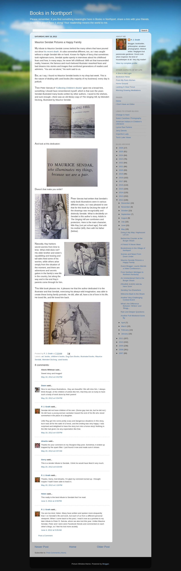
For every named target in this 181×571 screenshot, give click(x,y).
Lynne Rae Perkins (124, 127)
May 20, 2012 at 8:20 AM (51, 467)
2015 (121, 189)
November (126, 207)
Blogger (105, 564)
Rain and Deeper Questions (132, 312)
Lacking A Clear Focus (125, 87)
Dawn (43, 386)
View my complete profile (126, 63)
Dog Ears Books (72, 356)
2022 (121, 163)
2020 (121, 170)
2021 (121, 166)
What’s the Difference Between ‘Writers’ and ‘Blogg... (131, 306)
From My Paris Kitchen (125, 80)
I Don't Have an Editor (125, 104)
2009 (121, 346)
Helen (43, 494)
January (125, 334)
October (125, 210)
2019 (121, 174)
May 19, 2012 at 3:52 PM (51, 377)
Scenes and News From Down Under (131, 255)
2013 (121, 196)
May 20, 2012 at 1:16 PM (51, 485)
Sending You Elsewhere (131, 290)
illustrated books (87, 356)
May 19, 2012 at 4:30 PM (51, 433)
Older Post (103, 546)
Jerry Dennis (121, 131)
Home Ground (122, 83)
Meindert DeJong (49, 360)
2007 (121, 353)
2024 (121, 155)
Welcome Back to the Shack (133, 294)
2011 (121, 338)
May (123, 229)
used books (63, 360)
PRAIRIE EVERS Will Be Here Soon (131, 285)
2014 (121, 192)
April (123, 323)
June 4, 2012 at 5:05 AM (51, 530)
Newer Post (42, 546)
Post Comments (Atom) (56, 553)
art (42, 356)
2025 (121, 151)
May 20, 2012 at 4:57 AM (51, 451)
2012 (121, 200)
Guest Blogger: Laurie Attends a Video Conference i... (133, 267)
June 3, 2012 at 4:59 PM (51, 501)
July (123, 222)
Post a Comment (45, 536)
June (123, 225)
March (124, 326)
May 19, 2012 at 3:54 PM (51, 398)
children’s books (58, 356)
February (125, 330)
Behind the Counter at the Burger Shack (132, 239)
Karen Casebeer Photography (128, 118)
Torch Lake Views (123, 137)
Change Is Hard (122, 115)
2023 (121, 159)
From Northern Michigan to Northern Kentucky (132, 273)
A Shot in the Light (124, 73)
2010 (121, 342)
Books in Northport (51, 13)
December (126, 203)
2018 (121, 178)
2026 (121, 148)
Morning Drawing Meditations (128, 90)
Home (72, 546)
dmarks (44, 441)
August (124, 218)
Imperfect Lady (122, 134)
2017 (121, 181)
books (47, 356)
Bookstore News (123, 77)
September (126, 214)
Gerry (43, 460)
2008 (121, 350)
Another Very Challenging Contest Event (131, 299)
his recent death (51, 51)
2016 (121, 185)
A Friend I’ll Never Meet (131, 244)
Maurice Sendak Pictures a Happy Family (132, 261)
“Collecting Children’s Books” (69, 88)
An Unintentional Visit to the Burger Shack (132, 279)
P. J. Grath (45, 407)
